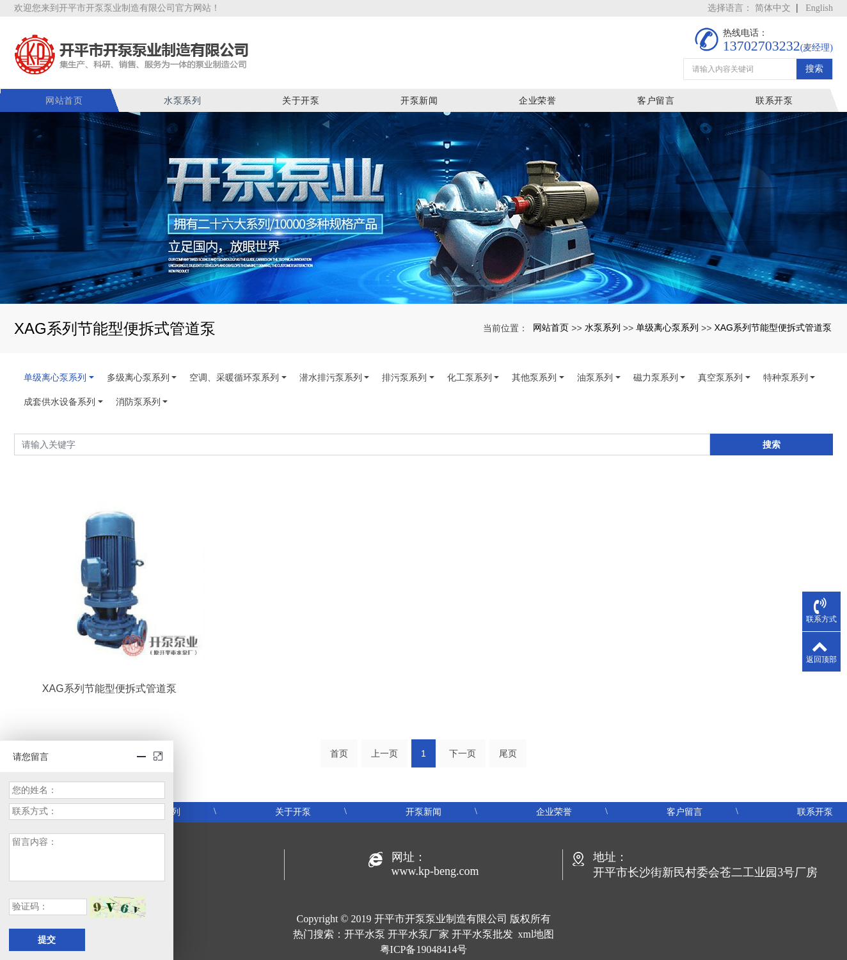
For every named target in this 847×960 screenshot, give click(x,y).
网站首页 (72, 98)
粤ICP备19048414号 (424, 947)
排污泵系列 (404, 375)
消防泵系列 (138, 400)
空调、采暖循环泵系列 (234, 375)
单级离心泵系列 (667, 325)
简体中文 (773, 8)
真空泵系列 (720, 375)
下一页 (462, 751)
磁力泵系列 (655, 375)
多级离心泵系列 (138, 375)
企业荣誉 (540, 98)
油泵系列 (595, 375)
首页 (339, 751)
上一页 (384, 751)
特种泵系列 (785, 375)
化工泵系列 (469, 375)
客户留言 (657, 98)
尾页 (508, 751)
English (819, 8)
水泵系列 (190, 98)
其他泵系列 (534, 375)
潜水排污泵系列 (330, 375)
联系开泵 (774, 98)
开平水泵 (364, 932)
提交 (47, 940)
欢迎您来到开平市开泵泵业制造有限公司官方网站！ (117, 8)
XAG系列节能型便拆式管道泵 (773, 325)
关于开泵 (307, 98)
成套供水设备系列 (59, 400)
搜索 (814, 65)
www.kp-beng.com (435, 869)
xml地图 (536, 932)
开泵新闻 (424, 98)
